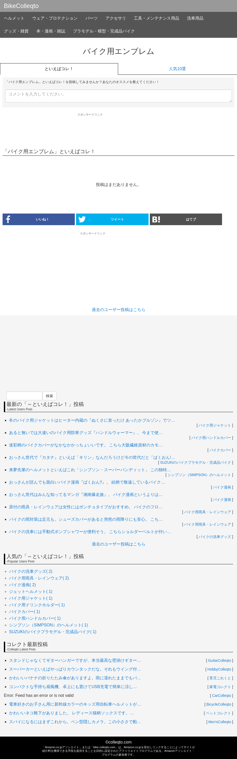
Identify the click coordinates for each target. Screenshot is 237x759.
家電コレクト (220, 687)
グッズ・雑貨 (16, 31)
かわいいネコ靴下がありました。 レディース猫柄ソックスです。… (71, 713)
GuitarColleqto (219, 660)
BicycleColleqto (219, 704)
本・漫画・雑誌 (50, 31)
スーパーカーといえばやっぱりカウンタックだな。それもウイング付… (75, 669)
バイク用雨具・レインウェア (207, 512)
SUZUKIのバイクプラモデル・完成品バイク (195, 462)
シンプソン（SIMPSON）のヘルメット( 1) (48, 625)
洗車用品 (195, 18)
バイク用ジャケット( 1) (30, 598)
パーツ (91, 18)
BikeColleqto (21, 6)
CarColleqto (221, 695)
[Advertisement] (118, 130)
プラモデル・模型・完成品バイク (104, 31)
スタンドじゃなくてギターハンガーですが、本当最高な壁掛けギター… (75, 660)
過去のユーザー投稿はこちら (118, 309)
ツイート (101, 219)
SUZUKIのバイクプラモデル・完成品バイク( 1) (52, 632)
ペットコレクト (218, 713)
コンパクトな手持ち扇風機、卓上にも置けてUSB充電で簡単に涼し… (73, 686)
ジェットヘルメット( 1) (30, 591)
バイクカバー (220, 450)
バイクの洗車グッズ (215, 537)
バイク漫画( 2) (22, 585)
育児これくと (220, 678)
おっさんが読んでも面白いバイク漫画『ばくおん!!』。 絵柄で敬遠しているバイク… (87, 482)
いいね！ (26, 219)
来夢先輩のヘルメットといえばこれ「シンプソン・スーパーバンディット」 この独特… (90, 470)
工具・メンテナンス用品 (156, 18)
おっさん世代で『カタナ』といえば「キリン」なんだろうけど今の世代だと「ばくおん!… (92, 457)
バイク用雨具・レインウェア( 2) (39, 578)
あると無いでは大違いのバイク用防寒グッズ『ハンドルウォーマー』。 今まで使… (86, 432)
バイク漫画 (222, 487)
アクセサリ (115, 18)
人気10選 (177, 69)
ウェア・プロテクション (55, 18)
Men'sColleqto (219, 722)
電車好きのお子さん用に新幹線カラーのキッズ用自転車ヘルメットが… (75, 704)
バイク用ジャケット (215, 425)
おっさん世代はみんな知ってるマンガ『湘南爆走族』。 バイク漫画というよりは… (86, 494)
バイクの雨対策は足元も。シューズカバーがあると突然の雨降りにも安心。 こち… (86, 519)
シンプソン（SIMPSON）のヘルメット (199, 475)
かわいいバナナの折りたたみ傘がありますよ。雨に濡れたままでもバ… (75, 678)
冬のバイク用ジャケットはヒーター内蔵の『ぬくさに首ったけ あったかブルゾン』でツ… (92, 420)
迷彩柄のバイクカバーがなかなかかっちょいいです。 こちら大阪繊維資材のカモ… (86, 445)
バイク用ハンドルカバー (211, 438)
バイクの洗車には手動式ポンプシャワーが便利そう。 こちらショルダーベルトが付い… (90, 531)
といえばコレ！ (59, 69)
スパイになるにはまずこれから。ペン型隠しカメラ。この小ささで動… (75, 722)
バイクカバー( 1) (24, 611)
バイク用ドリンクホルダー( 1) (37, 605)
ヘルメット (14, 18)
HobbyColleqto (219, 669)
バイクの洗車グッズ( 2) (30, 571)
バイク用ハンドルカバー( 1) (35, 618)
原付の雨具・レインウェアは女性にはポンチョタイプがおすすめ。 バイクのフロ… (86, 507)
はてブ (174, 219)
